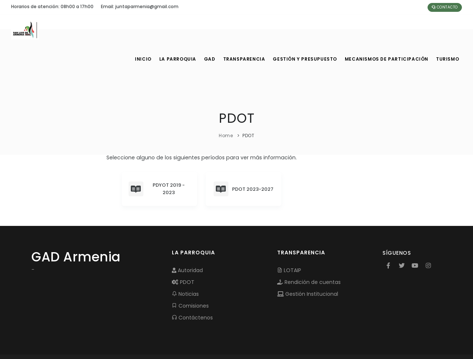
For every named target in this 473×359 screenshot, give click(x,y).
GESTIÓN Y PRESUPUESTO (308, 30)
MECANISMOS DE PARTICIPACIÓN (387, 30)
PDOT (183, 252)
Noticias (185, 264)
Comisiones (190, 276)
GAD (212, 30)
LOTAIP (289, 240)
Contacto (445, 7)
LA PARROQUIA (178, 30)
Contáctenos (192, 288)
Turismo (446, 30)
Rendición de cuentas (309, 252)
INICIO (142, 30)
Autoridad (187, 240)
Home (226, 106)
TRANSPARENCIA (248, 30)
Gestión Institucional (307, 264)
